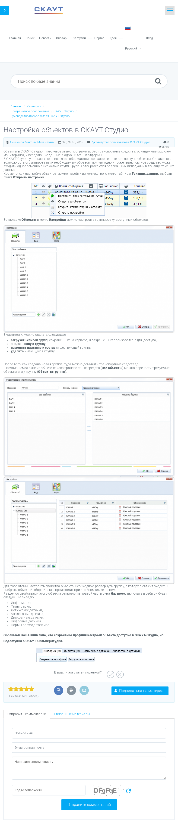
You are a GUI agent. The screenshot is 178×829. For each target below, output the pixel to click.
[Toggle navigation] (170, 10)
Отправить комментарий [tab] (26, 714)
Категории (34, 106)
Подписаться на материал (139, 691)
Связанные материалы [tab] (72, 714)
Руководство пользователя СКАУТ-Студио (40, 116)
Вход (149, 38)
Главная (16, 106)
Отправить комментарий (89, 804)
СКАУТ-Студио (63, 111)
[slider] (21, 689)
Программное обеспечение (29, 111)
